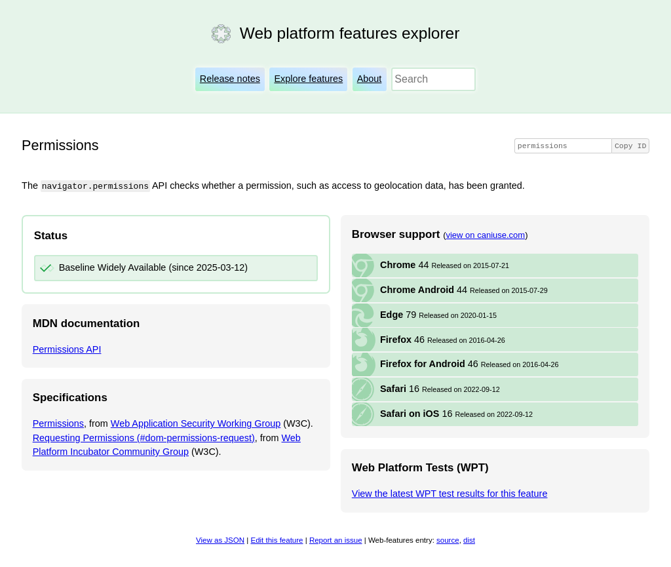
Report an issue (335, 539)
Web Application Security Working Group (195, 423)
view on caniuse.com (485, 234)
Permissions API (67, 348)
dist (469, 539)
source (447, 539)
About (369, 78)
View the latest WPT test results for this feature (450, 493)
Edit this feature (276, 539)
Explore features (308, 78)
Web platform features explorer (349, 33)
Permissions (58, 423)
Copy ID (630, 146)
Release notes (230, 78)
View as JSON (220, 539)
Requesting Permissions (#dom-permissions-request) (144, 437)
